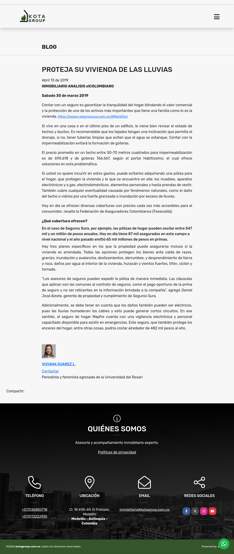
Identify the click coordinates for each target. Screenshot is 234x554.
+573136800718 (34, 510)
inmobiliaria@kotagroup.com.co (144, 510)
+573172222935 (34, 516)
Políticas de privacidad (117, 452)
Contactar (50, 371)
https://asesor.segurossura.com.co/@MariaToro (93, 117)
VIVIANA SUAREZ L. (59, 364)
